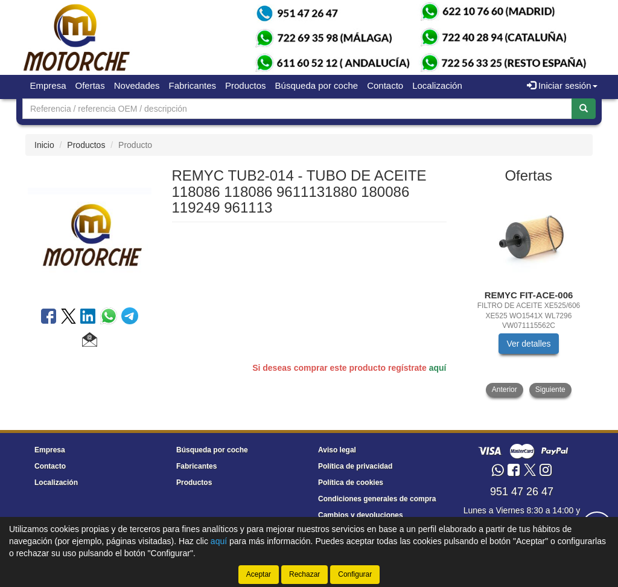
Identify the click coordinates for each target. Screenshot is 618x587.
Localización (437, 85)
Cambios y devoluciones (360, 515)
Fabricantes (192, 85)
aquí (438, 368)
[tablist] (529, 295)
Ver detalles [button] (528, 343)
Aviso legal (337, 450)
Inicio (44, 145)
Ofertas (90, 85)
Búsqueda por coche (316, 85)
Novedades (137, 85)
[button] (89, 341)
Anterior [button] (504, 389)
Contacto (385, 85)
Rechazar (304, 574)
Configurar (355, 574)
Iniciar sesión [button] (562, 85)
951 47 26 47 (521, 492)
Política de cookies (350, 482)
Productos (245, 85)
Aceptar (258, 574)
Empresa (48, 85)
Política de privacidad (355, 466)
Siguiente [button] (550, 389)
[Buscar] (584, 108)
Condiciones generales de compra (377, 499)
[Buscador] (297, 108)
